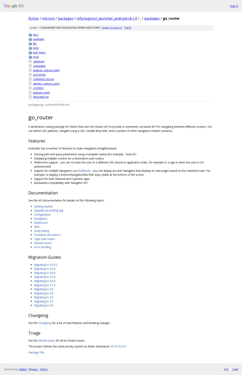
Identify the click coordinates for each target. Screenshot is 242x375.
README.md (41, 97)
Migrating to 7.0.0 (44, 277)
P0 (112, 346)
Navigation (40, 218)
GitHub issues (46, 340)
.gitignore (38, 61)
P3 (124, 346)
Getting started (43, 206)
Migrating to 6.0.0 (44, 281)
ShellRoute (84, 170)
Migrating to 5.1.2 (44, 285)
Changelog (44, 323)
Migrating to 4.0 (43, 293)
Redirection (41, 222)
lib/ (35, 43)
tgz (128, 27)
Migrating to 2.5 (43, 301)
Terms (44, 369)
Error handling (42, 247)
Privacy (33, 369)
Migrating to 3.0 (43, 297)
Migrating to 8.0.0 (44, 273)
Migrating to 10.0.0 (45, 264)
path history (112, 27)
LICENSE (38, 88)
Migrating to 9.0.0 (44, 268)
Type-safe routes (44, 239)
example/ (38, 39)
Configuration (42, 214)
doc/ (36, 34)
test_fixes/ (39, 52)
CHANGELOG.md (43, 79)
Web (37, 226)
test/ (36, 48)
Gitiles (22, 369)
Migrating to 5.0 (43, 289)
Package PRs (36, 352)
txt (226, 369)
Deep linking (41, 231)
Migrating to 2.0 (43, 305)
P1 (116, 346)
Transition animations (47, 235)
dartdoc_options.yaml (46, 83)
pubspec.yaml (41, 92)
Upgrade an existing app (49, 210)
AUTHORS (39, 75)
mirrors (48, 18)
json (235, 369)
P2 (120, 346)
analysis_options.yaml (46, 70)
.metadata (39, 66)
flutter (33, 18)
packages (65, 18)
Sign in (234, 6)
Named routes (43, 243)
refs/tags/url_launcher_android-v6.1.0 (106, 18)
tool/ (36, 57)
